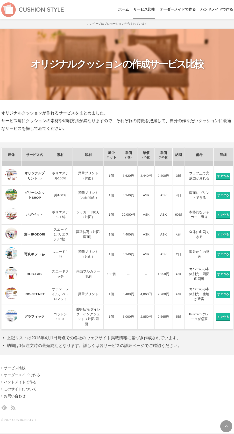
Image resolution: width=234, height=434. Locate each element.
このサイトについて (20, 389)
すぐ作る (223, 176)
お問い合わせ (15, 396)
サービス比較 (144, 10)
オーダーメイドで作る (178, 10)
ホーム (123, 10)
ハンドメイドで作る (216, 10)
